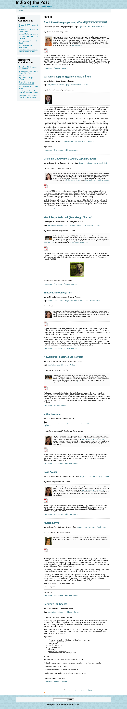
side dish (60, 225)
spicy (98, 27)
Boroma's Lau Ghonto (55, 604)
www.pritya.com (49, 242)
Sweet (50, 301)
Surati (103, 27)
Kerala (56, 301)
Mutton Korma (51, 523)
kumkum (73, 301)
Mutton (79, 527)
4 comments (58, 514)
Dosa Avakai (50, 472)
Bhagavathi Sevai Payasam (58, 293)
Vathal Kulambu (52, 414)
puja (61, 301)
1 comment (58, 284)
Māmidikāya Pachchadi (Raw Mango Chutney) (68, 217)
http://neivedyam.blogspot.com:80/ (93, 439)
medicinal (78, 424)
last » (90, 690)
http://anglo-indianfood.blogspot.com (97, 180)
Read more (48, 68)
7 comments (58, 463)
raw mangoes (88, 225)
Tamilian (70, 424)
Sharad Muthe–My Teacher (28, 34)
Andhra (72, 225)
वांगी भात (85, 85)
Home (21, 11)
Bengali (76, 612)
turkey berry (96, 424)
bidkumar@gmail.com (73, 180)
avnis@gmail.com (77, 45)
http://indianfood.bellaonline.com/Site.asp (78, 141)
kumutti (81, 301)
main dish (91, 27)
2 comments (58, 595)
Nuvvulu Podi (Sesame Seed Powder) (63, 357)
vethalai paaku (95, 301)
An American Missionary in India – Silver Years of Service (28, 73)
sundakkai (86, 424)
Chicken (81, 163)
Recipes (70, 27)
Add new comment (60, 68)
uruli (86, 301)
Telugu (97, 225)
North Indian (101, 527)
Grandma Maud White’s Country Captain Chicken (70, 159)
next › (82, 690)
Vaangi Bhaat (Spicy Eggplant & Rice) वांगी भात (67, 77)
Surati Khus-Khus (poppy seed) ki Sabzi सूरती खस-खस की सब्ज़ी (75, 22)
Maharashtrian (76, 85)
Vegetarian (82, 27)
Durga (67, 301)
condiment (93, 476)
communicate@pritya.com (80, 242)
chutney (79, 225)
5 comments (58, 150)
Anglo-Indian (104, 163)
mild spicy (69, 612)
